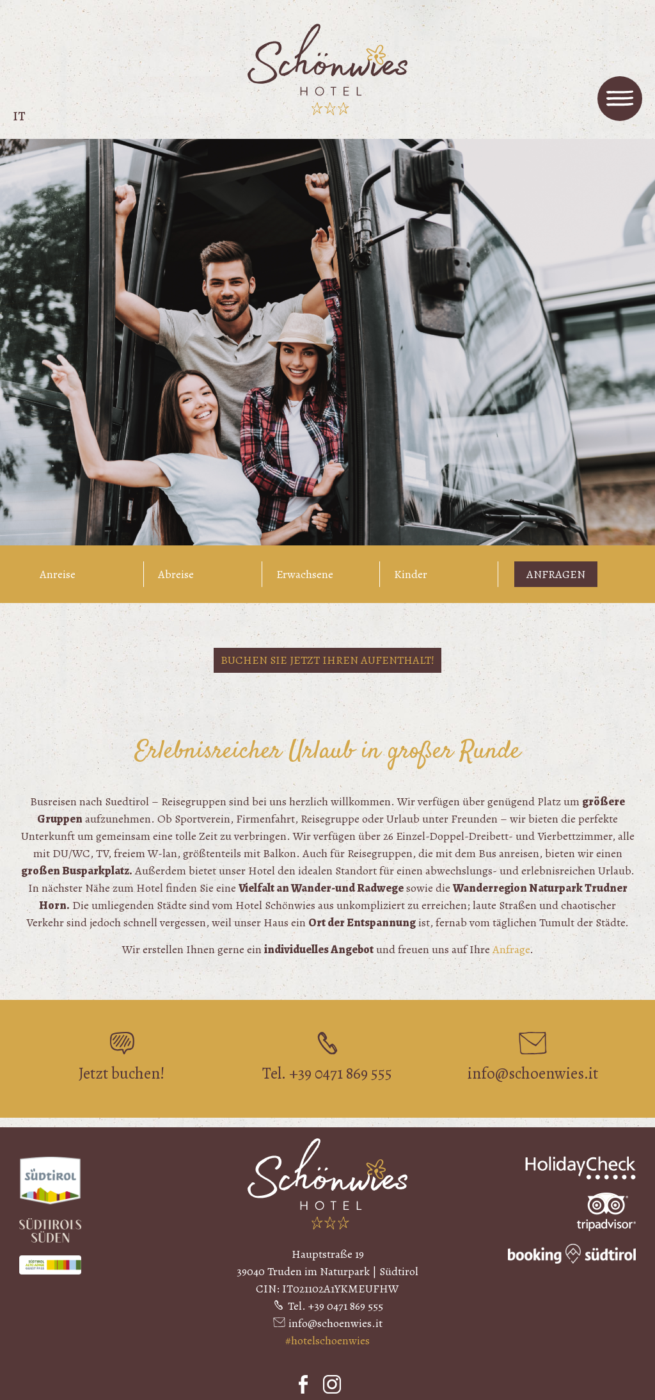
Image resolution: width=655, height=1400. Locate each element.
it (19, 116)
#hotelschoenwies (327, 1340)
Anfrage (511, 949)
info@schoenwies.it (335, 1323)
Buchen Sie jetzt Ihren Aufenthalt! (327, 660)
